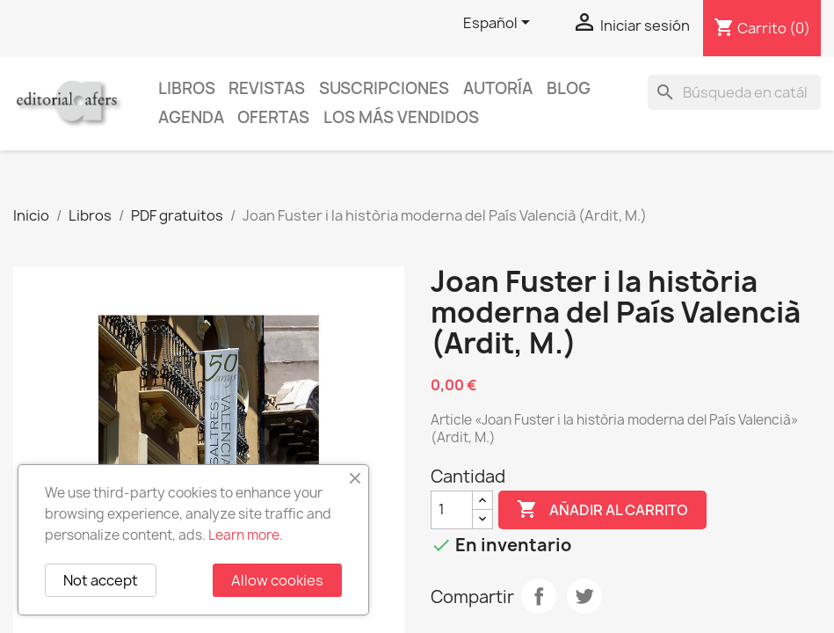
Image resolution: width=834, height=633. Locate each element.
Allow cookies (277, 580)
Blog (569, 88)
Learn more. (245, 535)
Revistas (266, 88)
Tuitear (584, 596)
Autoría (498, 88)
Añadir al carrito (602, 509)
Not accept (100, 580)
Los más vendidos (401, 117)
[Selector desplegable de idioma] (499, 23)
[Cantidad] (452, 510)
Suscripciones (384, 88)
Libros (186, 88)
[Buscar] (734, 92)
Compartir (538, 596)
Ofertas (273, 117)
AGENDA (191, 117)
